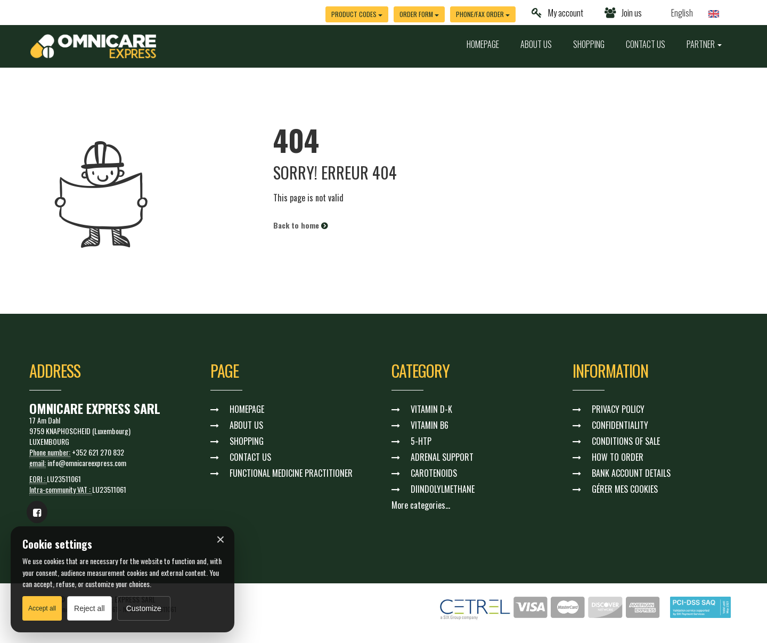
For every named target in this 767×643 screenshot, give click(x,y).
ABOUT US (536, 44)
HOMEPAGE (483, 44)
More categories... (420, 505)
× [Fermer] (220, 540)
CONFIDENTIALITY (620, 425)
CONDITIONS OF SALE (626, 441)
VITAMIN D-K (431, 409)
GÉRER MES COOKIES (625, 489)
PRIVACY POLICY (618, 409)
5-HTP (421, 441)
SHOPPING (589, 44)
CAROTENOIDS (434, 473)
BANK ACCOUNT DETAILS (631, 473)
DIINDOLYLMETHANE (443, 489)
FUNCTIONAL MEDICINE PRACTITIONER (291, 473)
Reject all (89, 608)
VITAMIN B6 (429, 425)
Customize (143, 608)
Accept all (42, 608)
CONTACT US (645, 44)
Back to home (300, 225)
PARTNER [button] (704, 44)
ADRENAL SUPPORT (442, 457)
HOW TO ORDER (617, 457)
